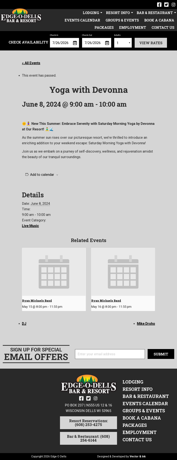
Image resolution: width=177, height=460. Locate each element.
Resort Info (118, 12)
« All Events (31, 63)
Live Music (30, 226)
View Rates (150, 43)
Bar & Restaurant (155, 12)
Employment (132, 27)
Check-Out (96, 41)
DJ (24, 323)
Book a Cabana (159, 20)
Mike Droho (146, 323)
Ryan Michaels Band (37, 300)
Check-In (64, 41)
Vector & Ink (138, 456)
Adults (123, 41)
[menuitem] (91, 12)
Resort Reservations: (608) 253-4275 (88, 422)
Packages (104, 27)
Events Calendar (82, 20)
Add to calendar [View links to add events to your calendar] (42, 174)
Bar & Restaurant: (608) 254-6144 (88, 438)
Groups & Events (122, 20)
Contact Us (163, 27)
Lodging (91, 12)
